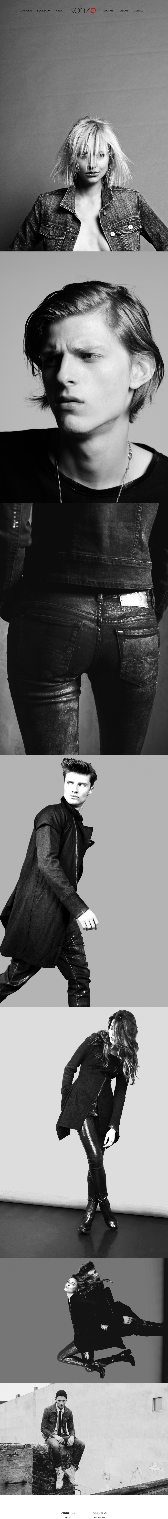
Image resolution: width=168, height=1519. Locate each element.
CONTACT (139, 10)
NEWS (59, 10)
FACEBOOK (99, 1517)
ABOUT (124, 10)
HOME (83, 11)
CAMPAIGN (26, 10)
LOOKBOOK (43, 10)
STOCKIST (109, 10)
